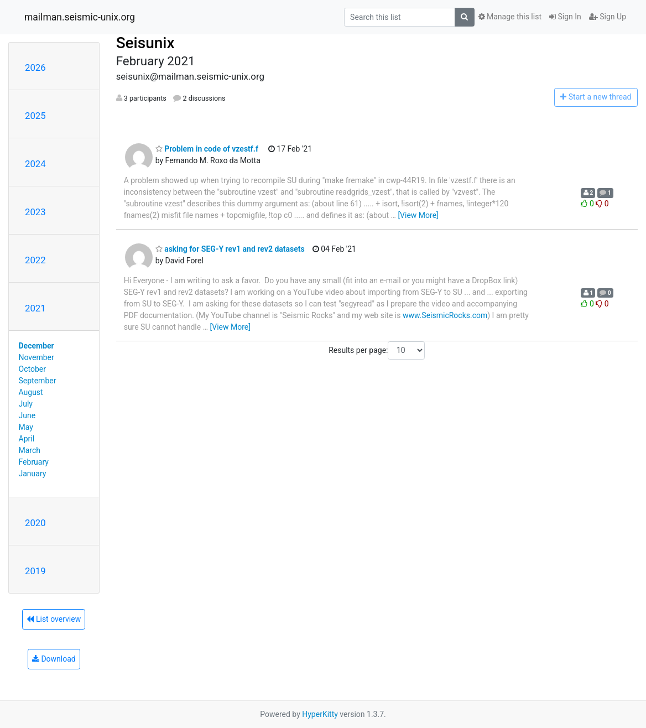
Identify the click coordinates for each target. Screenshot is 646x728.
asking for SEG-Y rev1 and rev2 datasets (230, 249)
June (27, 415)
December (36, 345)
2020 (35, 522)
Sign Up (607, 16)
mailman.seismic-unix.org (79, 17)
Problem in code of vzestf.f (206, 148)
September (37, 380)
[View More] (418, 215)
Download (54, 658)
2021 (35, 308)
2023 (35, 211)
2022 (35, 260)
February (34, 461)
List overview (54, 619)
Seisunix (145, 43)
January (32, 473)
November (36, 357)
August (31, 392)
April (27, 438)
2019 (35, 570)
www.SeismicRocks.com (445, 315)
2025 (35, 115)
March (30, 450)
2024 (35, 163)
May (26, 427)
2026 (35, 67)
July (26, 403)
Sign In (565, 16)
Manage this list (509, 16)
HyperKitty (320, 714)
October (32, 369)
